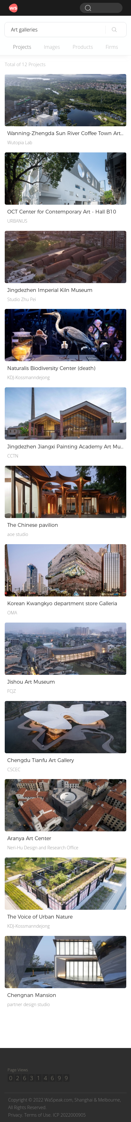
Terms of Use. (38, 1115)
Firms (111, 46)
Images (52, 46)
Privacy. (15, 1115)
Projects (22, 46)
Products (83, 46)
